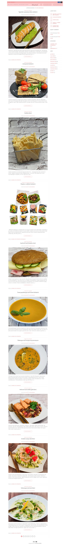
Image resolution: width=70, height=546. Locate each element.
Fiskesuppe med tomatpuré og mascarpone (28, 340)
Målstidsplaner (22, 4)
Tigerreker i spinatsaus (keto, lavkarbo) (28, 12)
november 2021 (53, 68)
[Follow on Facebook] (58, 2)
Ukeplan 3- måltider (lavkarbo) (28, 184)
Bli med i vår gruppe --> (11, 2)
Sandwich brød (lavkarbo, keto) (28, 243)
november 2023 (53, 63)
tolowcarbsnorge (39, 7)
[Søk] (41, 4)
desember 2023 (53, 61)
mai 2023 (52, 65)
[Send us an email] (61, 2)
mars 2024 (52, 55)
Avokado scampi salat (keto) (28, 439)
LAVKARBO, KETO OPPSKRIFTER (28, 10)
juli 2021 (52, 70)
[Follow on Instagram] (60, 2)
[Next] (34, 536)
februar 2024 (52, 57)
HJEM (9, 4)
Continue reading (28, 56)
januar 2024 (52, 59)
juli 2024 (52, 54)
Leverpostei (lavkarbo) (28, 64)
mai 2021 (52, 72)
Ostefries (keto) (28, 113)
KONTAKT (26, 4)
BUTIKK (11, 4)
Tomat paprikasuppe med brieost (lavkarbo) (28, 292)
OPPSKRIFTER (15, 4)
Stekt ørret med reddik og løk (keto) (28, 389)
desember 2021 (53, 67)
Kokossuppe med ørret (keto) (28, 488)
